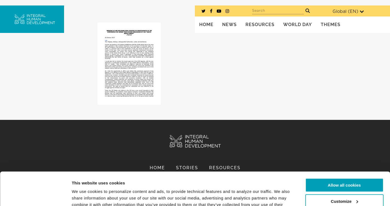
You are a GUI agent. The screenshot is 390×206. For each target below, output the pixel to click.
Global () (348, 11)
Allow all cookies (344, 154)
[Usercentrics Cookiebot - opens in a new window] (35, 195)
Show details (84, 195)
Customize (344, 170)
